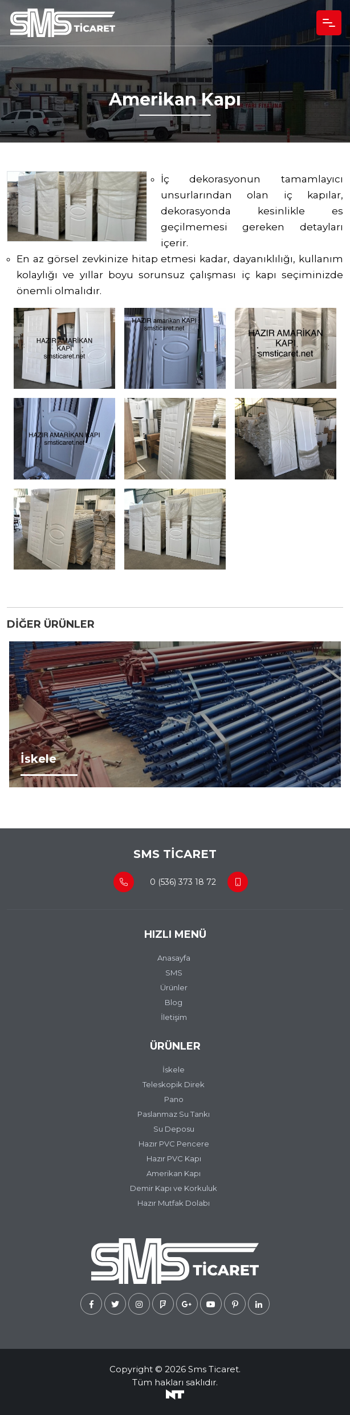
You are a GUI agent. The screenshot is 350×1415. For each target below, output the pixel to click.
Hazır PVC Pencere (174, 1143)
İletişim (174, 1017)
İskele (173, 1069)
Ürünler (174, 987)
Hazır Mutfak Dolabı (173, 1202)
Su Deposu (173, 1128)
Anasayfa (173, 957)
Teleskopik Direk (174, 1084)
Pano (174, 1099)
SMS (173, 972)
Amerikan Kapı (173, 1173)
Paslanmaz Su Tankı (173, 1114)
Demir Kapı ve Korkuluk (173, 1188)
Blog (173, 1002)
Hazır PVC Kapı (173, 1158)
